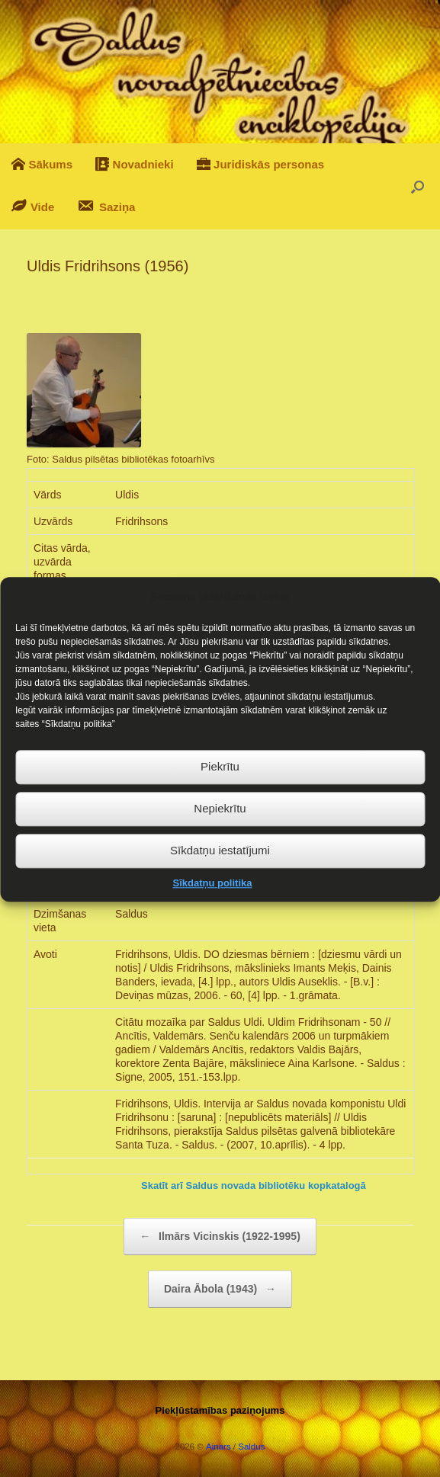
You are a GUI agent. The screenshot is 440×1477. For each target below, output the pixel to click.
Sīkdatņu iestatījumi (220, 875)
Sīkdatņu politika (212, 908)
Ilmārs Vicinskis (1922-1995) (220, 1237)
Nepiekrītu (220, 833)
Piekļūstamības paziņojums (220, 1410)
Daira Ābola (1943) (220, 1289)
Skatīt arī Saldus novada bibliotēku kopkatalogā (253, 1185)
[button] (417, 186)
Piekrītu (220, 791)
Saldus (251, 1446)
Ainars (218, 1446)
